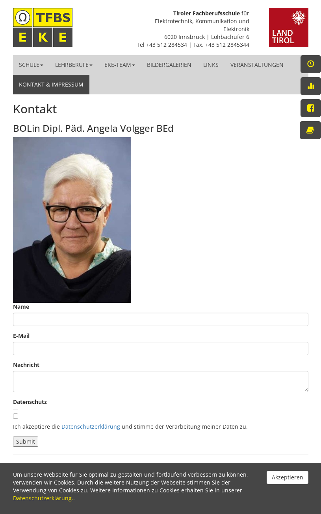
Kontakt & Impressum (51, 84)
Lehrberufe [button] (74, 64)
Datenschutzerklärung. (43, 498)
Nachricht (26, 364)
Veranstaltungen (257, 64)
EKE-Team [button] (119, 64)
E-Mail (21, 335)
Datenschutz (30, 401)
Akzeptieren (287, 477)
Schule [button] (31, 64)
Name (21, 306)
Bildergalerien (169, 64)
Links (211, 64)
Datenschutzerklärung (90, 426)
